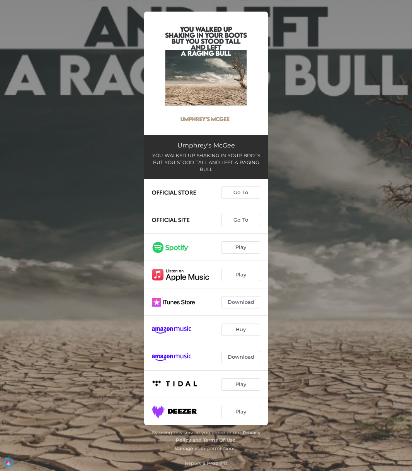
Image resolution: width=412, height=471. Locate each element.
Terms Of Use (219, 440)
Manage (183, 448)
